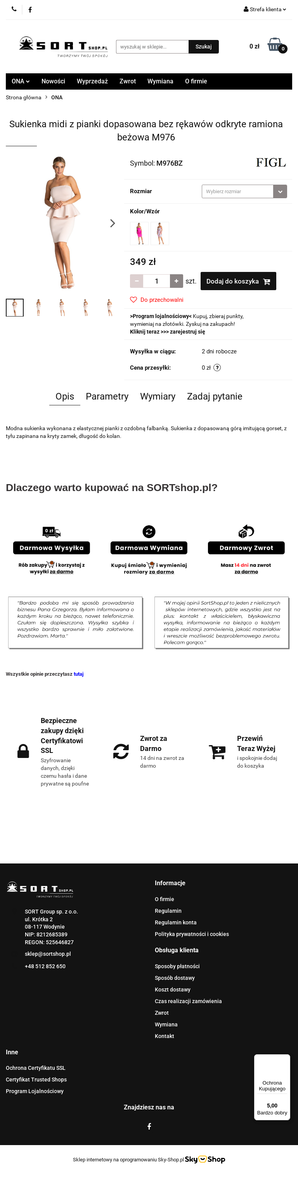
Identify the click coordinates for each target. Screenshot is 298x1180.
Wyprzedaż (92, 81)
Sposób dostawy (175, 978)
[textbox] (237, 191)
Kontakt (164, 1036)
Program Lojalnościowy (35, 1091)
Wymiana (160, 81)
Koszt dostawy (173, 989)
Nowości (53, 81)
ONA (21, 81)
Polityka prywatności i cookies (192, 934)
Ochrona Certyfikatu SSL (36, 1068)
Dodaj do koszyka (238, 281)
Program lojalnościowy (161, 316)
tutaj (78, 674)
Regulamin (168, 911)
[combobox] (244, 191)
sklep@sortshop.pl (48, 954)
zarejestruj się (187, 332)
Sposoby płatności (177, 966)
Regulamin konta (176, 922)
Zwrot (128, 81)
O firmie (196, 81)
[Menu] (285, 1059)
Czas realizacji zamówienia (188, 1001)
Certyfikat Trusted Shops (36, 1079)
